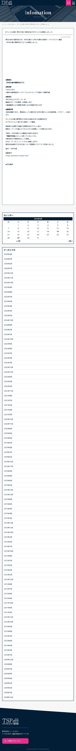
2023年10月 (8, 339)
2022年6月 (8, 377)
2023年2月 (8, 362)
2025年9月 (8, 287)
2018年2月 (8, 457)
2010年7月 (8, 636)
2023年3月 (8, 358)
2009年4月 (8, 678)
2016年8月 (8, 476)
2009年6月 (8, 673)
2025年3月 (8, 311)
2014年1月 (8, 546)
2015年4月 (8, 513)
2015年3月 (8, 518)
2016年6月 (8, 480)
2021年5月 (8, 405)
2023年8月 (8, 348)
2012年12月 (8, 579)
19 (58, 231)
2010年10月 (8, 622)
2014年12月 (8, 523)
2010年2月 (8, 650)
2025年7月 (8, 296)
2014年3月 (8, 542)
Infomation (11, 24)
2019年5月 (8, 442)
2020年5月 (8, 433)
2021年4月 (8, 410)
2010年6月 (8, 640)
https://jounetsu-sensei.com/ (17, 155)
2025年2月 (8, 315)
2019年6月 (8, 438)
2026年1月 (8, 268)
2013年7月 (8, 560)
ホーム (4, 24)
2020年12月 (8, 419)
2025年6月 (8, 301)
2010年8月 (8, 631)
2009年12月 (8, 659)
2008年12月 (8, 697)
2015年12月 (8, 490)
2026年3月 (8, 259)
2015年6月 (8, 504)
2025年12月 (8, 273)
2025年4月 (8, 306)
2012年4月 (8, 598)
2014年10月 (8, 532)
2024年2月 (8, 329)
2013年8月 (8, 556)
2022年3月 (8, 381)
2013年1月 (8, 574)
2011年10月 (8, 603)
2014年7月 (8, 537)
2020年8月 (8, 428)
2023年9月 (8, 344)
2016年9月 (8, 471)
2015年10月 (8, 494)
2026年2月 (8, 263)
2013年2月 (8, 570)
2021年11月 (8, 391)
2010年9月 (8, 626)
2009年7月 (8, 669)
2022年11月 (8, 372)
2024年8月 (8, 325)
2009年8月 (8, 664)
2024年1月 (8, 334)
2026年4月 (8, 254)
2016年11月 (8, 466)
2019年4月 (8, 447)
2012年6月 (8, 593)
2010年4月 (8, 645)
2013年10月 (8, 551)
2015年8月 (8, 499)
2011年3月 (8, 612)
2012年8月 (8, 584)
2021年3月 (8, 414)
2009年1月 (8, 692)
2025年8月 (8, 292)
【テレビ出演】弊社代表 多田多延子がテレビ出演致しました (28, 32)
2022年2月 (8, 386)
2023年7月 (8, 353)
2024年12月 (8, 320)
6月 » (70, 241)
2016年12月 (8, 461)
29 (18, 238)
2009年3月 (8, 683)
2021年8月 (8, 395)
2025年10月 (8, 282)
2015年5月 (8, 508)
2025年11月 (8, 278)
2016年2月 (8, 485)
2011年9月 (8, 607)
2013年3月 (8, 565)
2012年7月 (8, 589)
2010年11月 (8, 617)
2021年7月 (8, 400)
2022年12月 (8, 367)
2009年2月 (8, 688)
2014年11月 (8, 527)
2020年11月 (8, 424)
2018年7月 (8, 452)
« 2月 (18, 241)
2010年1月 (8, 655)
